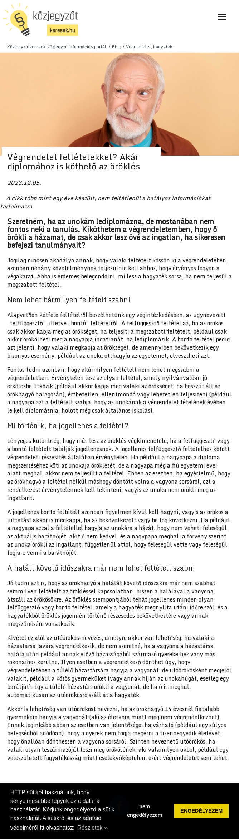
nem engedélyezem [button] (144, 811)
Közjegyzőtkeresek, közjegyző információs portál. (57, 47)
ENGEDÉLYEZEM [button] (201, 811)
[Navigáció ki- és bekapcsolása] (221, 17)
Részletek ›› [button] (92, 828)
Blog (116, 47)
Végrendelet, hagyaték (149, 47)
